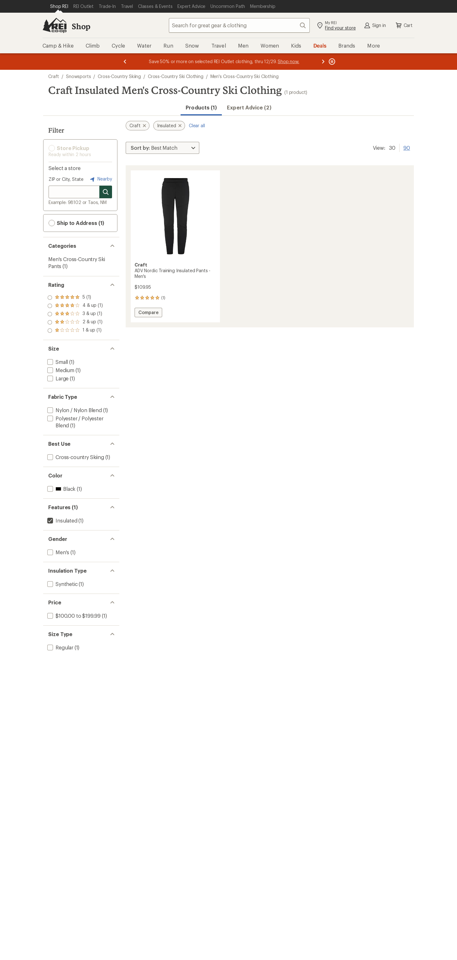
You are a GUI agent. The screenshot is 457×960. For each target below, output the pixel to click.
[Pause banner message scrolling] (331, 61)
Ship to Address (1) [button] (76, 223)
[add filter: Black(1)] (61, 489)
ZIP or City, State (66, 179)
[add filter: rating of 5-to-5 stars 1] (75, 297)
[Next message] (323, 61)
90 (406, 147)
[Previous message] (125, 61)
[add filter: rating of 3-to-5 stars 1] (75, 314)
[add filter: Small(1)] (57, 362)
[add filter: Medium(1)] (60, 370)
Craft (53, 76)
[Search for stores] (105, 192)
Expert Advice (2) (249, 107)
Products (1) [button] (201, 107)
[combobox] (239, 25)
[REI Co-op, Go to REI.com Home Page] (55, 25)
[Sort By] (162, 148)
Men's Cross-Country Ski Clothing (244, 76)
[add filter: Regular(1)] (59, 647)
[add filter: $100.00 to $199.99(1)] (73, 616)
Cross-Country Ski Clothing (175, 76)
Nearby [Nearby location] (100, 179)
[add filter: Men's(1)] (57, 552)
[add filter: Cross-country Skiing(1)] (75, 457)
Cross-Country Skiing (119, 76)
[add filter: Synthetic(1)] (62, 584)
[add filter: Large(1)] (57, 378)
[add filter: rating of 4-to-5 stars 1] (75, 306)
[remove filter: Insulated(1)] (61, 520)
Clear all (197, 125)
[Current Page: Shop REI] (59, 6)
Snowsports (78, 76)
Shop (81, 26)
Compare (148, 313)
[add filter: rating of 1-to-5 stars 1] (75, 330)
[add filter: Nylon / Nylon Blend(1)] (74, 410)
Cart (404, 25)
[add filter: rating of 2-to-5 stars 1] (75, 322)
